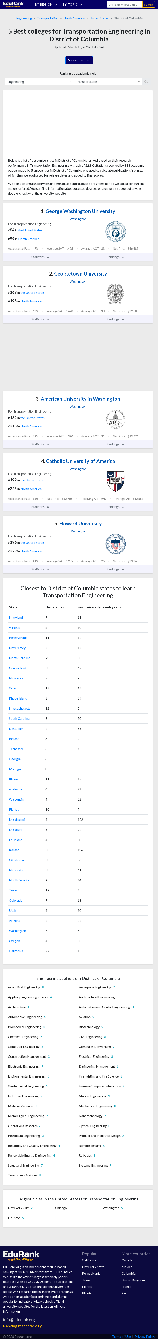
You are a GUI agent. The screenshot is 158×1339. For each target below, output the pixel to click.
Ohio (12, 688)
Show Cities (79, 60)
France (126, 1286)
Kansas (14, 850)
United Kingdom (133, 1280)
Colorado (15, 900)
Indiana (14, 739)
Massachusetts (19, 708)
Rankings (115, 257)
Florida (14, 809)
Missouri (15, 829)
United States (99, 18)
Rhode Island (18, 698)
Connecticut (17, 668)
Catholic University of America (78, 461)
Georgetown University (78, 274)
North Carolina (19, 658)
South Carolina (19, 718)
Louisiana (15, 840)
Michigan (15, 769)
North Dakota (19, 880)
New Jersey (17, 648)
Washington (17, 931)
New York (16, 678)
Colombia (129, 1273)
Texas (13, 890)
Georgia (15, 759)
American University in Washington (78, 399)
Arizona (14, 920)
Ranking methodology (22, 1326)
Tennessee (16, 749)
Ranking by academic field (77, 73)
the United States (30, 230)
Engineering (23, 18)
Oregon (14, 941)
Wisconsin (16, 799)
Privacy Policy (145, 1336)
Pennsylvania (18, 637)
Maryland (16, 617)
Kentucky (16, 728)
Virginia (14, 627)
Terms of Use (121, 1336)
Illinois (13, 779)
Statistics (40, 257)
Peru (125, 1293)
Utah (12, 910)
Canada (127, 1260)
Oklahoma (16, 860)
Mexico (127, 1267)
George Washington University (78, 211)
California (16, 951)
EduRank (98, 47)
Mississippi (17, 819)
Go (146, 81)
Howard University (78, 523)
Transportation (47, 18)
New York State (93, 1267)
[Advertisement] (39, 126)
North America (74, 18)
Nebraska (16, 870)
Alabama (15, 789)
